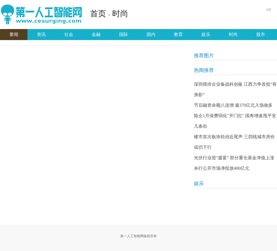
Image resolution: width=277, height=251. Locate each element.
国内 (151, 34)
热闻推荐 (204, 70)
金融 (96, 34)
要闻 (13, 34)
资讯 (41, 34)
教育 (178, 34)
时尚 (120, 13)
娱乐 (205, 34)
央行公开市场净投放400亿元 (221, 168)
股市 (260, 34)
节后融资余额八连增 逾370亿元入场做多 (233, 105)
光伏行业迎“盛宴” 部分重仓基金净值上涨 (234, 157)
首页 (98, 13)
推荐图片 (204, 55)
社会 (68, 34)
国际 (123, 34)
